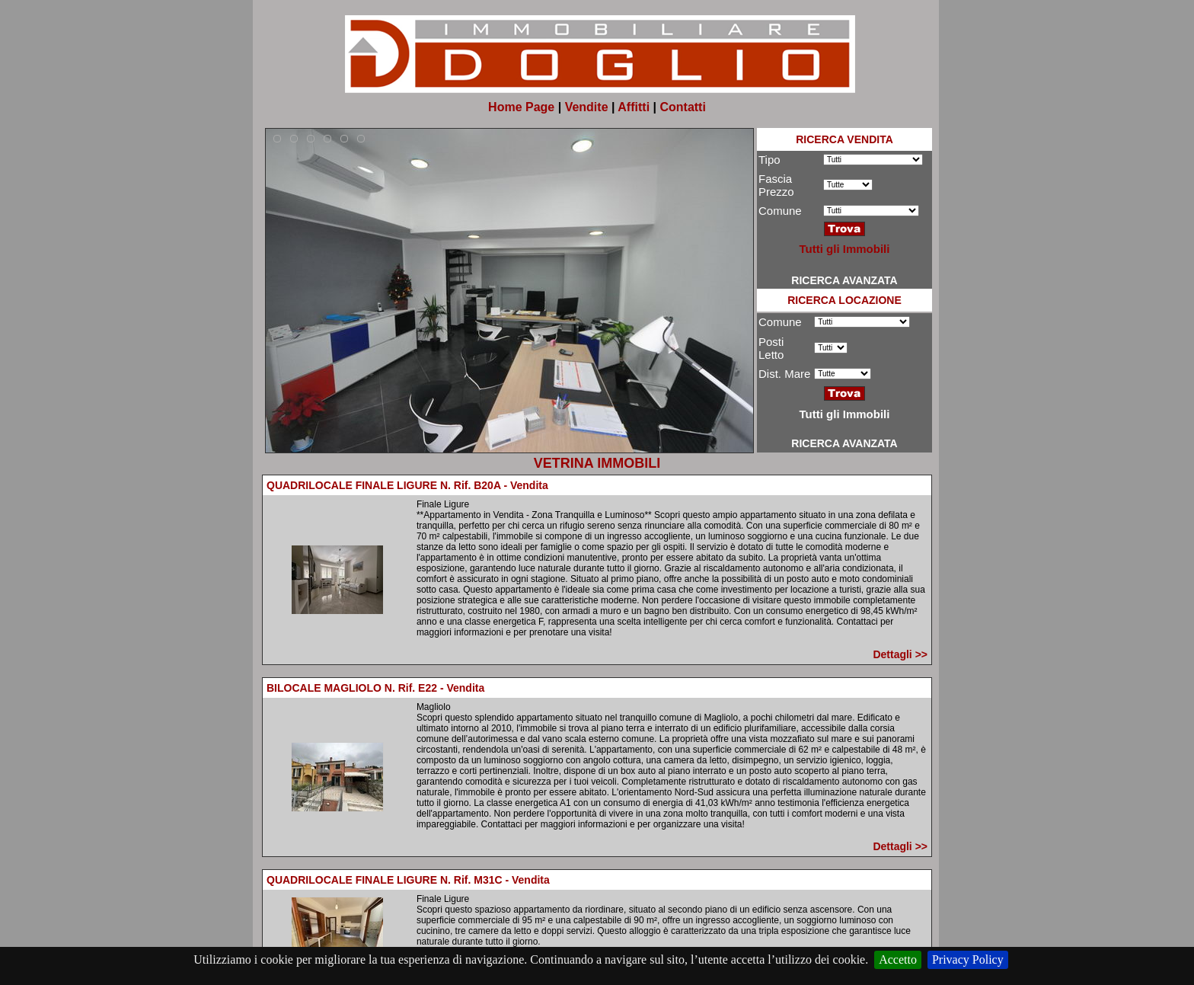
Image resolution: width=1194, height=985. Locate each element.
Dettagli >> (900, 654)
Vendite (586, 107)
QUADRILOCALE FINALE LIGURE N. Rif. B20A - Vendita (407, 485)
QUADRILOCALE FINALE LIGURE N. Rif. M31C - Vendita (408, 880)
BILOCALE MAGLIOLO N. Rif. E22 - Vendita (375, 688)
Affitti (634, 107)
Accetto (898, 959)
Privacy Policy (968, 959)
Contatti (682, 107)
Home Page (521, 107)
